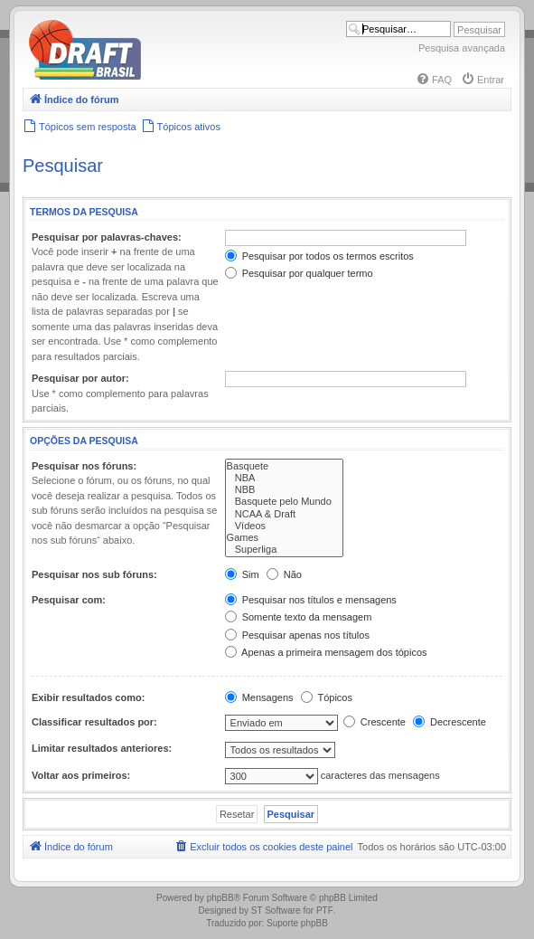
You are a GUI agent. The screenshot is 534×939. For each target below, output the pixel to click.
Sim (242, 574)
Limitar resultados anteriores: (102, 748)
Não (284, 574)
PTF (324, 910)
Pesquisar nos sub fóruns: (94, 574)
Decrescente (449, 721)
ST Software (276, 910)
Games (284, 538)
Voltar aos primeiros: (81, 775)
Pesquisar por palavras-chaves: (107, 237)
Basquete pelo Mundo (284, 501)
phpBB (220, 898)
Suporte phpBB (297, 923)
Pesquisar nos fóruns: (84, 465)
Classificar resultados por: (94, 721)
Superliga (284, 549)
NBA (284, 478)
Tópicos (326, 697)
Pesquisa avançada (461, 48)
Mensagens (259, 697)
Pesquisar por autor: (80, 378)
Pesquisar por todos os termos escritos (319, 256)
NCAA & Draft (284, 514)
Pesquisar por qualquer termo (299, 273)
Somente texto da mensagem (298, 617)
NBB (284, 490)
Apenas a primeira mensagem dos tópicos (326, 652)
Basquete (284, 466)
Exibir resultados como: (88, 697)
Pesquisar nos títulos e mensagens (311, 599)
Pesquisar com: (69, 599)
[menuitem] (434, 79)
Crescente (374, 721)
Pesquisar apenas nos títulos (297, 635)
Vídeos (284, 526)
